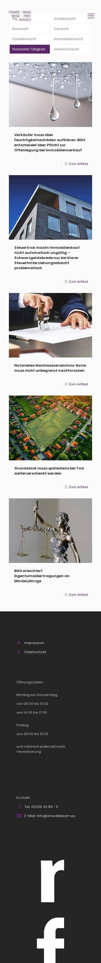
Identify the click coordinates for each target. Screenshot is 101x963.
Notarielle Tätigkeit (28, 49)
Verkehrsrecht (66, 49)
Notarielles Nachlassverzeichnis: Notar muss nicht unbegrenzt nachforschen (50, 368)
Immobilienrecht (68, 39)
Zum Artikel (78, 163)
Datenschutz (35, 651)
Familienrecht (24, 39)
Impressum (34, 642)
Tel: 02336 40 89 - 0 (41, 806)
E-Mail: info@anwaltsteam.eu (50, 815)
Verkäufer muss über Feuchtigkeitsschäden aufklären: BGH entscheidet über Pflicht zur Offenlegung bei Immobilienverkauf (49, 142)
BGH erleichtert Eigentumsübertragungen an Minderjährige (41, 576)
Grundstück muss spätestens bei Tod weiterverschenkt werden (49, 471)
